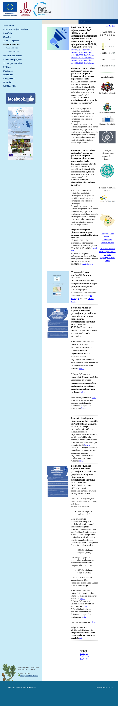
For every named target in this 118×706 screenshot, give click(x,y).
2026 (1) (84, 653)
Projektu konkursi (11, 44)
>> (114, 32)
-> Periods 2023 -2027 (12, 51)
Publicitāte (8, 71)
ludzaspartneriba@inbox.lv (29, 675)
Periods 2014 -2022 (12, 48)
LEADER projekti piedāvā (15, 29)
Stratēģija (7, 33)
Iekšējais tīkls (9, 86)
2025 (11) (84, 656)
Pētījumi (7, 67)
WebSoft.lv (109, 687)
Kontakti (7, 82)
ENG (108, 25)
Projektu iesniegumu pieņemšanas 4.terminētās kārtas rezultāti (84, 421)
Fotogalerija (9, 78)
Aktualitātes (9, 25)
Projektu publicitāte (12, 55)
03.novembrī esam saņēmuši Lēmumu (81, 273)
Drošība (7, 37)
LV (113, 25)
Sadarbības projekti (12, 59)
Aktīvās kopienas (11, 40)
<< (100, 32)
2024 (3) (84, 659)
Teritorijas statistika (12, 63)
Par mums (8, 74)
